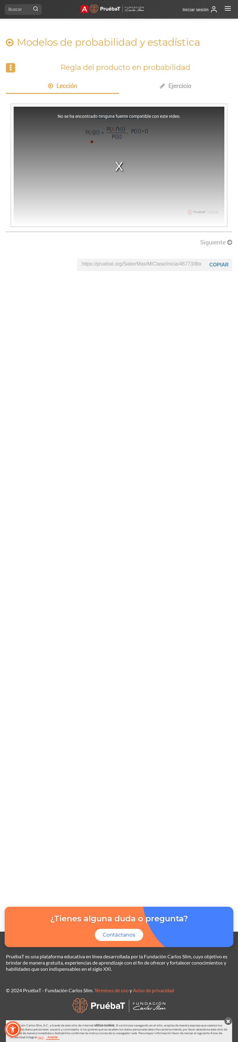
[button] (12, 1029)
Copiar (219, 264)
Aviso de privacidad (153, 990)
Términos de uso (111, 990)
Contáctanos (119, 935)
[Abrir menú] (227, 9)
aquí (40, 1037)
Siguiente (216, 242)
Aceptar (52, 1037)
